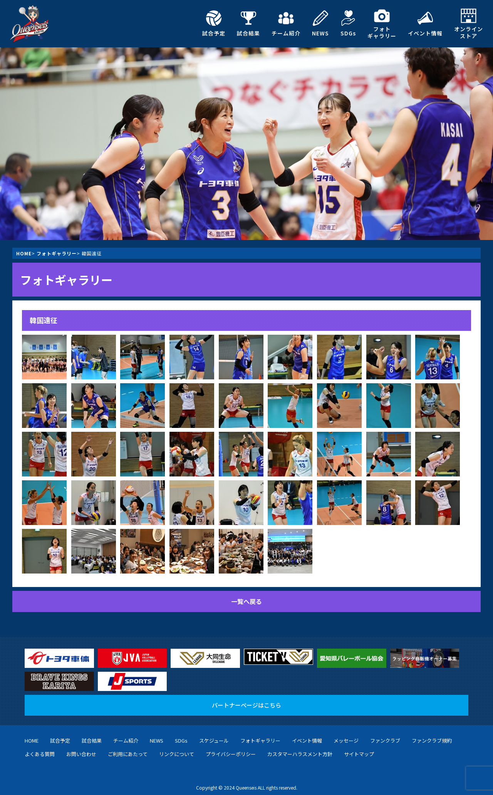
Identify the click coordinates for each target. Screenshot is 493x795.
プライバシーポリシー (231, 748)
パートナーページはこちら (246, 699)
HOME (24, 253)
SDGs (348, 23)
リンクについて (176, 748)
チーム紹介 (286, 23)
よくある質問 (40, 748)
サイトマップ (359, 748)
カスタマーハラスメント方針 (299, 748)
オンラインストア (468, 23)
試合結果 (248, 23)
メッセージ (346, 734)
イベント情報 (425, 23)
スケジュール (214, 734)
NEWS (320, 23)
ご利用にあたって (128, 748)
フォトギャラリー (381, 23)
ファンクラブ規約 (432, 734)
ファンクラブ (385, 734)
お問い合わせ (81, 748)
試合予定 (213, 23)
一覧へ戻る (246, 601)
